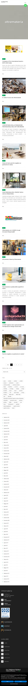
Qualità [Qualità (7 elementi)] (10, 402)
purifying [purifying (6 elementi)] (5, 402)
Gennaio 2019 (6, 523)
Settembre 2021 (6, 492)
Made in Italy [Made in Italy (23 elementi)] (18, 394)
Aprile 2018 (6, 531)
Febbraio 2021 (6, 512)
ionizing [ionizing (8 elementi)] (22, 392)
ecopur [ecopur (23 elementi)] (15, 390)
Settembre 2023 (6, 434)
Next (8, 364)
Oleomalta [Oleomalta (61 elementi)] (9, 396)
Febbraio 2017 (6, 551)
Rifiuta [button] (7, 681)
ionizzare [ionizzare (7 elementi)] (5, 394)
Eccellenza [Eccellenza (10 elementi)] (10, 386)
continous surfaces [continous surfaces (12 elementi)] (6, 384)
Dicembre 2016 (6, 553)
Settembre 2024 (6, 422)
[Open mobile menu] (26, 2)
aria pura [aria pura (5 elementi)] (4, 382)
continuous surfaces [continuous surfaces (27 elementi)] (16, 384)
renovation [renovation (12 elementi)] (16, 402)
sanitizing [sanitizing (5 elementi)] (17, 404)
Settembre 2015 (6, 573)
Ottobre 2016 (6, 559)
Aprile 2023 (6, 439)
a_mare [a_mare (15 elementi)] (17, 382)
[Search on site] (14, 372)
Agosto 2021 (6, 495)
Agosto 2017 (6, 542)
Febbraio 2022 (6, 478)
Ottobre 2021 (6, 489)
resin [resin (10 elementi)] (21, 402)
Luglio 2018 (6, 528)
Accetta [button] (21, 681)
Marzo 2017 (6, 548)
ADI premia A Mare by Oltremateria (11, 259)
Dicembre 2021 (6, 484)
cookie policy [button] (12, 676)
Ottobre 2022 (6, 456)
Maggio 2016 (6, 567)
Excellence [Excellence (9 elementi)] (5, 392)
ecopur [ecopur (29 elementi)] (10, 390)
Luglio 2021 (6, 498)
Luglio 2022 (6, 464)
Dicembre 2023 (6, 428)
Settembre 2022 (6, 459)
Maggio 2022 (6, 470)
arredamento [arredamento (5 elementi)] (11, 382)
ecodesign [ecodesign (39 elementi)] (5, 388)
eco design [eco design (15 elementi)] (11, 388)
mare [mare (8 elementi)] (4, 396)
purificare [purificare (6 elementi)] (20, 400)
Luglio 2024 (6, 425)
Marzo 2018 (6, 534)
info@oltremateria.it (7, 600)
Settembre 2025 (6, 417)
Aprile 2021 (6, 506)
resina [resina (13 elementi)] (4, 404)
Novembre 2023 (6, 431)
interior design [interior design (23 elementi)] (16, 392)
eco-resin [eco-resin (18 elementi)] (16, 386)
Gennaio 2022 (6, 481)
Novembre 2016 (6, 556)
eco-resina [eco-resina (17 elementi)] (22, 386)
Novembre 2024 (6, 420)
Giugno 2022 (6, 467)
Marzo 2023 (6, 442)
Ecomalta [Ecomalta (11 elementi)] (5, 390)
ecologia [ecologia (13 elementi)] (17, 388)
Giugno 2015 (6, 576)
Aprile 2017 (6, 545)
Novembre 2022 (6, 453)
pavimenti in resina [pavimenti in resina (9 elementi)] (13, 400)
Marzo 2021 (6, 509)
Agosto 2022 (6, 461)
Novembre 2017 (6, 537)
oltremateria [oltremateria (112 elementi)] (5, 400)
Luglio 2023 (6, 436)
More (3, 101)
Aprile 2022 (6, 473)
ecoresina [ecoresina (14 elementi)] (20, 390)
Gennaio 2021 (6, 514)
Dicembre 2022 (6, 450)
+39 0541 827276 (7, 604)
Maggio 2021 (6, 503)
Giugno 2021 (6, 500)
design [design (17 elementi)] (4, 386)
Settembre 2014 (6, 581)
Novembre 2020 (6, 520)
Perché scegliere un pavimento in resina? (13, 354)
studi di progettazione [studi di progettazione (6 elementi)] (7, 406)
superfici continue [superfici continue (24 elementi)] (16, 406)
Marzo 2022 (6, 475)
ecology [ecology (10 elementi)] (22, 388)
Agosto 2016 (6, 562)
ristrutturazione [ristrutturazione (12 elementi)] (10, 404)
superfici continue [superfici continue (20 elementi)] (6, 408)
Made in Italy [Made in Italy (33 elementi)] (11, 394)
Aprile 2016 (6, 570)
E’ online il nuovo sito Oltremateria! (11, 97)
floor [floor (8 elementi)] (10, 392)
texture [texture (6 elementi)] (13, 408)
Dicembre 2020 (6, 517)
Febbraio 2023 (6, 445)
